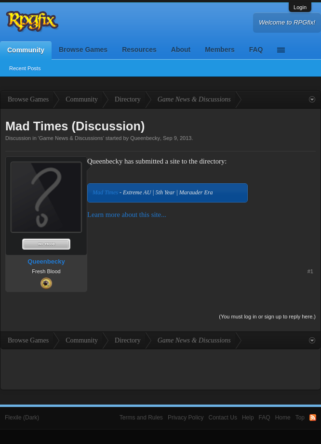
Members (219, 49)
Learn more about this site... (126, 214)
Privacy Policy (186, 417)
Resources (139, 49)
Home (283, 417)
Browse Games (83, 49)
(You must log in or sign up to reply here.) (267, 316)
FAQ (256, 49)
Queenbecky (145, 138)
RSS (312, 417)
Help (248, 417)
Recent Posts (24, 68)
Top (300, 417)
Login (300, 7)
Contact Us (223, 417)
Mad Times (105, 192)
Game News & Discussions (71, 138)
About (180, 49)
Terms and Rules (141, 417)
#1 (310, 271)
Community (25, 50)
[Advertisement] (285, 186)
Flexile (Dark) (22, 417)
